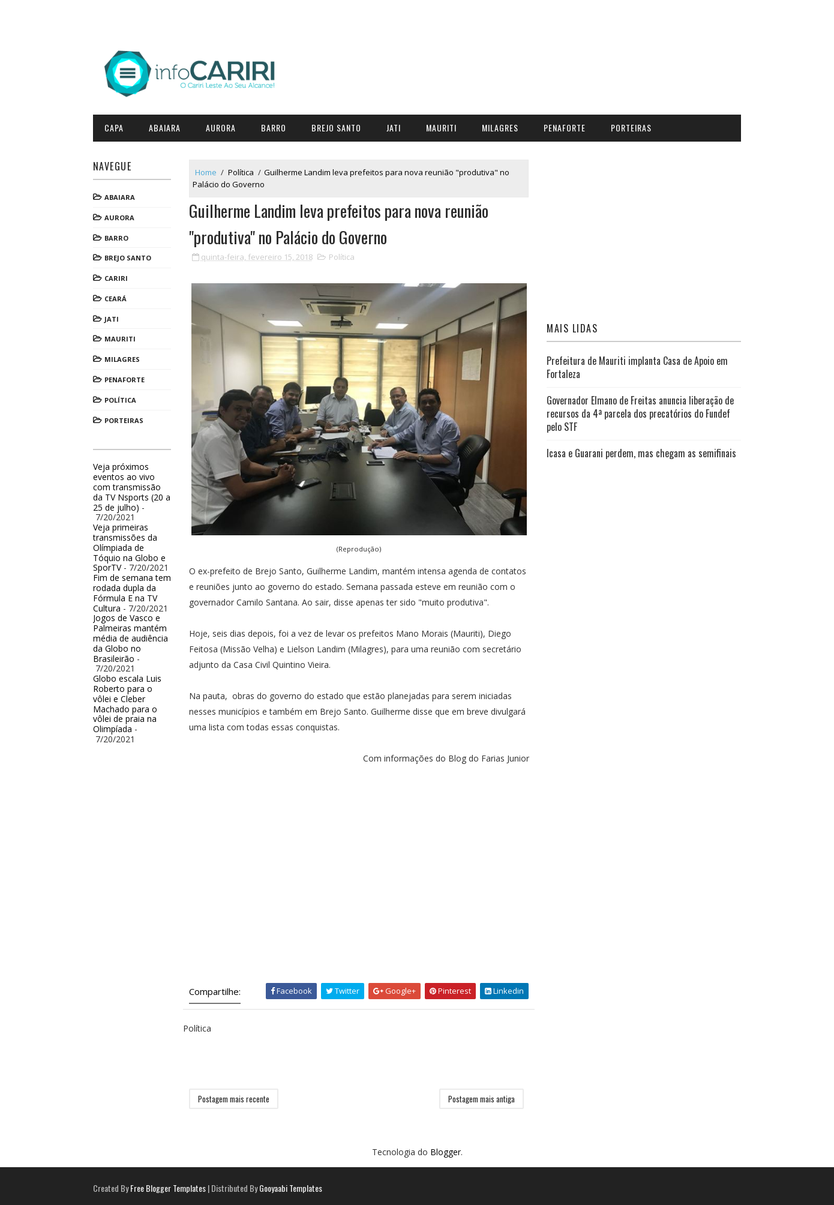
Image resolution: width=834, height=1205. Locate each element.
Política (123, 398)
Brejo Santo (339, 125)
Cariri (119, 276)
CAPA (117, 125)
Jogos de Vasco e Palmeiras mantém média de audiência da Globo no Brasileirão (133, 636)
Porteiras (634, 125)
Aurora (224, 125)
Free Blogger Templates (171, 1183)
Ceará (118, 296)
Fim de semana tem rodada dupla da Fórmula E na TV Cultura (135, 591)
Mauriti (444, 125)
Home (209, 169)
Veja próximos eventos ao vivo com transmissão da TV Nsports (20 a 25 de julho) (134, 485)
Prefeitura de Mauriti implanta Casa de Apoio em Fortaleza (636, 365)
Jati (396, 125)
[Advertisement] (360, 877)
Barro (276, 125)
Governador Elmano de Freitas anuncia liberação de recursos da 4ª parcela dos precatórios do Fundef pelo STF (639, 411)
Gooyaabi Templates (293, 1183)
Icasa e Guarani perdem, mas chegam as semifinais (640, 451)
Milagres (503, 125)
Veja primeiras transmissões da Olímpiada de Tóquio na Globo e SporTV (132, 545)
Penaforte (568, 125)
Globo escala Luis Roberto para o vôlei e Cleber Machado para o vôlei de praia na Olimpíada (130, 702)
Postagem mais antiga (481, 1095)
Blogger (445, 1148)
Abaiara (168, 125)
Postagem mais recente (236, 1095)
